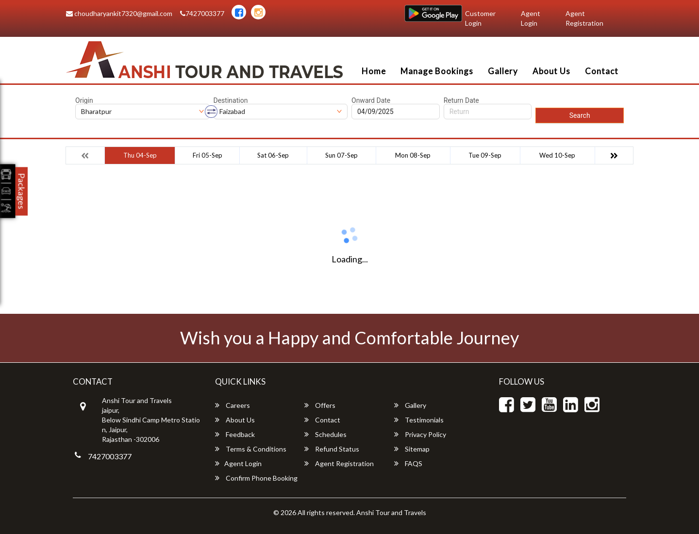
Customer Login (480, 18)
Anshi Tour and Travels (391, 512)
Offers (319, 405)
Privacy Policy (420, 434)
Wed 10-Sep (557, 155)
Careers (232, 405)
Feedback (235, 434)
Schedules (325, 434)
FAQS (408, 463)
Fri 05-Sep (207, 155)
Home (374, 71)
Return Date (461, 100)
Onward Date (370, 100)
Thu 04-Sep (140, 155)
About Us (551, 71)
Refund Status (331, 449)
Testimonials (419, 420)
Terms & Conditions (250, 449)
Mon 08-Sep (413, 155)
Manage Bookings (436, 71)
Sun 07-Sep (341, 155)
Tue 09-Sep (484, 155)
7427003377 (202, 13)
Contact (601, 71)
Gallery (503, 71)
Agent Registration (584, 18)
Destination (231, 100)
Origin (84, 100)
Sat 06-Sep (273, 155)
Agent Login (530, 18)
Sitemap (412, 449)
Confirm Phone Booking (256, 478)
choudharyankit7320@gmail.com (119, 13)
